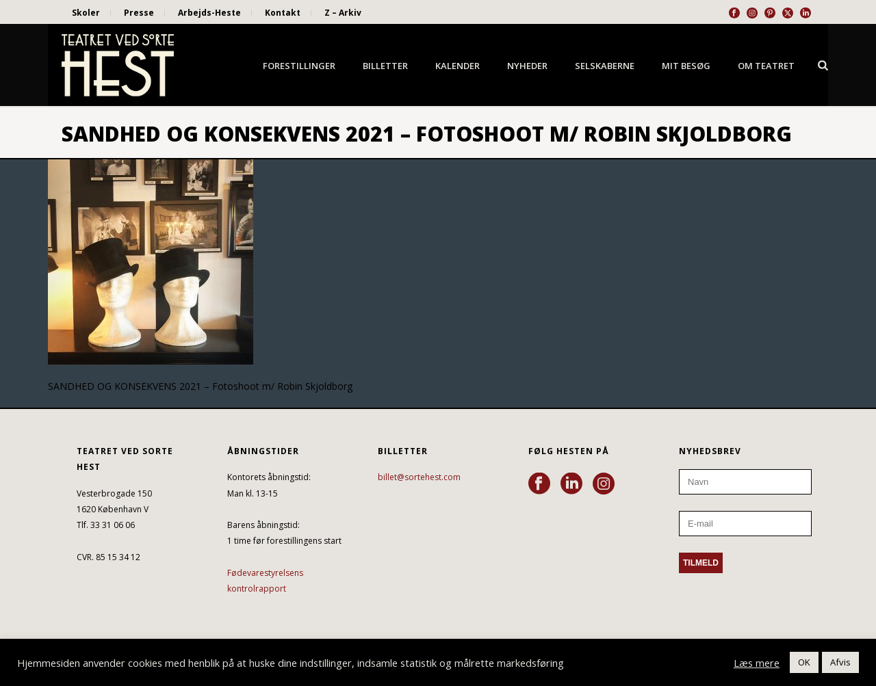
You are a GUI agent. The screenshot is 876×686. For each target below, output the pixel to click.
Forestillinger (299, 66)
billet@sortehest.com (419, 477)
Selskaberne (604, 66)
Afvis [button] (840, 662)
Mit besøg (686, 66)
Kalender (457, 66)
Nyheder (527, 66)
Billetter (385, 66)
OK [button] (804, 662)
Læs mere (757, 663)
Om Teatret (766, 66)
